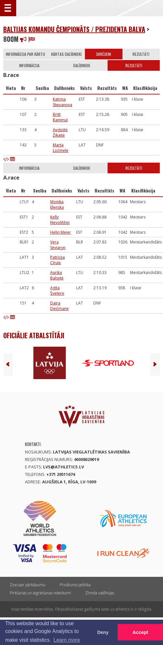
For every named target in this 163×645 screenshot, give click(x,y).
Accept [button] (140, 632)
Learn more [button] (66, 640)
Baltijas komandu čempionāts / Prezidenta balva (74, 29)
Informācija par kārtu (25, 54)
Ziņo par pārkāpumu (27, 585)
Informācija (29, 65)
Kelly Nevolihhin (60, 219)
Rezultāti (141, 54)
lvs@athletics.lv (63, 467)
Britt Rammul (60, 117)
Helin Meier (60, 232)
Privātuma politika (75, 585)
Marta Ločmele (60, 147)
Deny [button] (103, 632)
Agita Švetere (57, 290)
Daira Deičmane (59, 305)
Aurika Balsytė (57, 275)
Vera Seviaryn (57, 244)
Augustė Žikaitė (60, 132)
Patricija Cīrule (57, 260)
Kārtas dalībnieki (66, 54)
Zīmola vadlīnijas (99, 593)
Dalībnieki (81, 65)
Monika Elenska (57, 204)
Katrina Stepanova (62, 101)
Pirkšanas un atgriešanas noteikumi (40, 593)
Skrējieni (103, 54)
